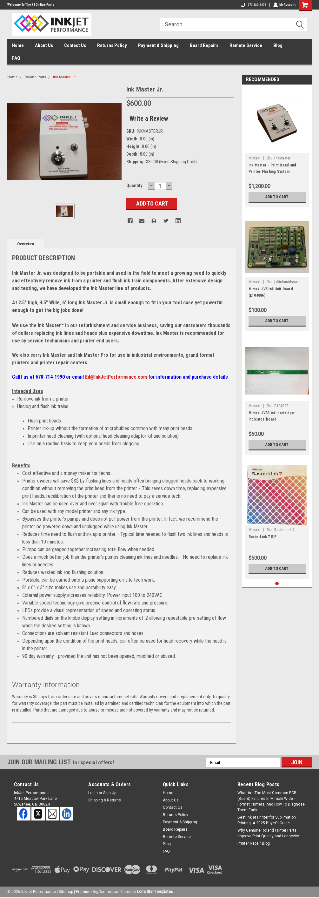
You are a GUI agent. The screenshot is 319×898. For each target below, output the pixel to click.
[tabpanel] (277, 147)
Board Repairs (204, 45)
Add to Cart (276, 196)
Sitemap (66, 891)
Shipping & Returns (104, 800)
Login (93, 793)
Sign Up (109, 793)
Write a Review (149, 118)
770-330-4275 (253, 5)
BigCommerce (105, 891)
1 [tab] (277, 583)
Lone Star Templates (155, 891)
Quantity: (134, 185)
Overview (25, 243)
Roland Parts (35, 77)
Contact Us (75, 45)
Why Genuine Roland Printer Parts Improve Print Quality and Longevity (268, 833)
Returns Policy (112, 45)
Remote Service (245, 45)
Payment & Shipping (158, 45)
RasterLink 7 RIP (263, 537)
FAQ (16, 58)
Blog (277, 45)
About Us (44, 45)
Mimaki (255, 158)
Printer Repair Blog (253, 843)
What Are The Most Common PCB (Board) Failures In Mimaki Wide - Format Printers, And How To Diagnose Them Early (271, 801)
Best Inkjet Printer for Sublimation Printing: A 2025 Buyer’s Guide (266, 820)
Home (18, 45)
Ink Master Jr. (64, 77)
